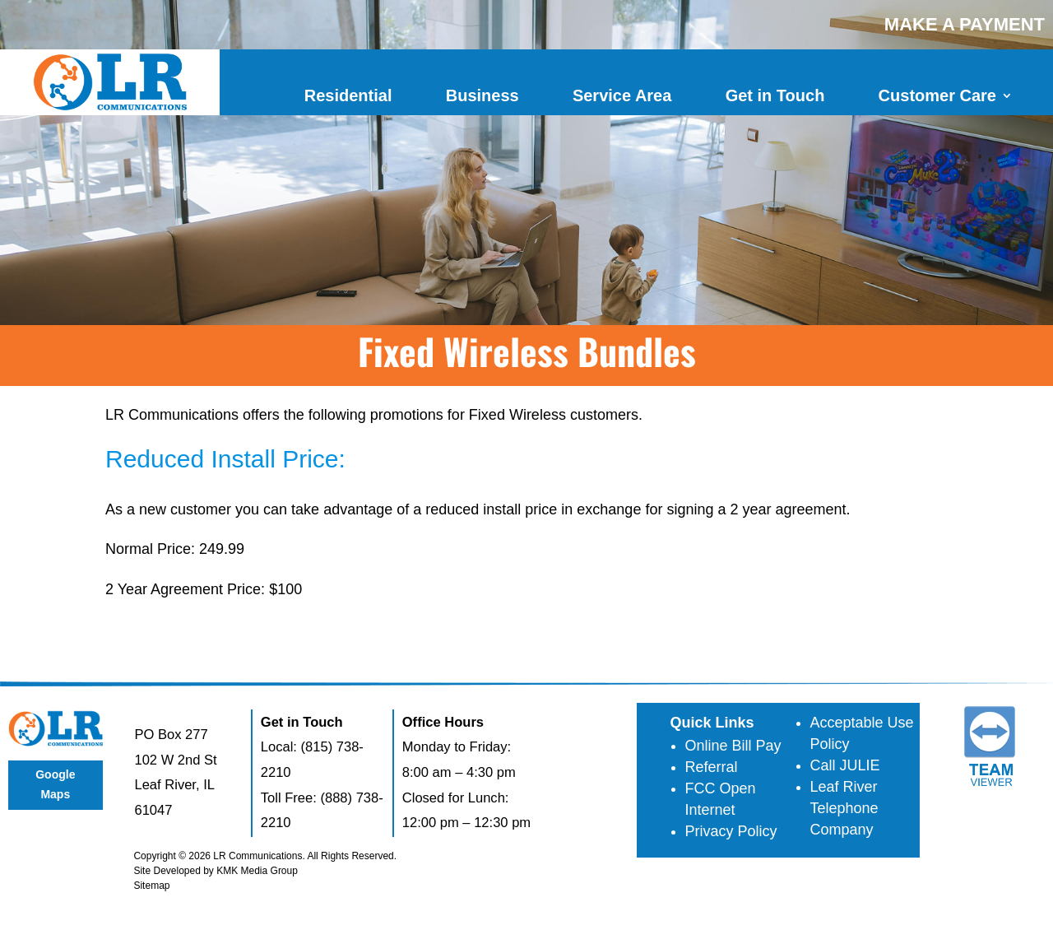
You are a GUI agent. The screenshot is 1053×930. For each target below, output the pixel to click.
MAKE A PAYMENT (964, 24)
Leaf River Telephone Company (844, 808)
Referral (711, 767)
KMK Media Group (257, 871)
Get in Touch (775, 95)
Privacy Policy (731, 831)
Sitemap (151, 885)
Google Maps (55, 784)
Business (482, 95)
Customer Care (937, 95)
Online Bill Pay (733, 745)
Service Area (622, 95)
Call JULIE (845, 765)
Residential (348, 95)
